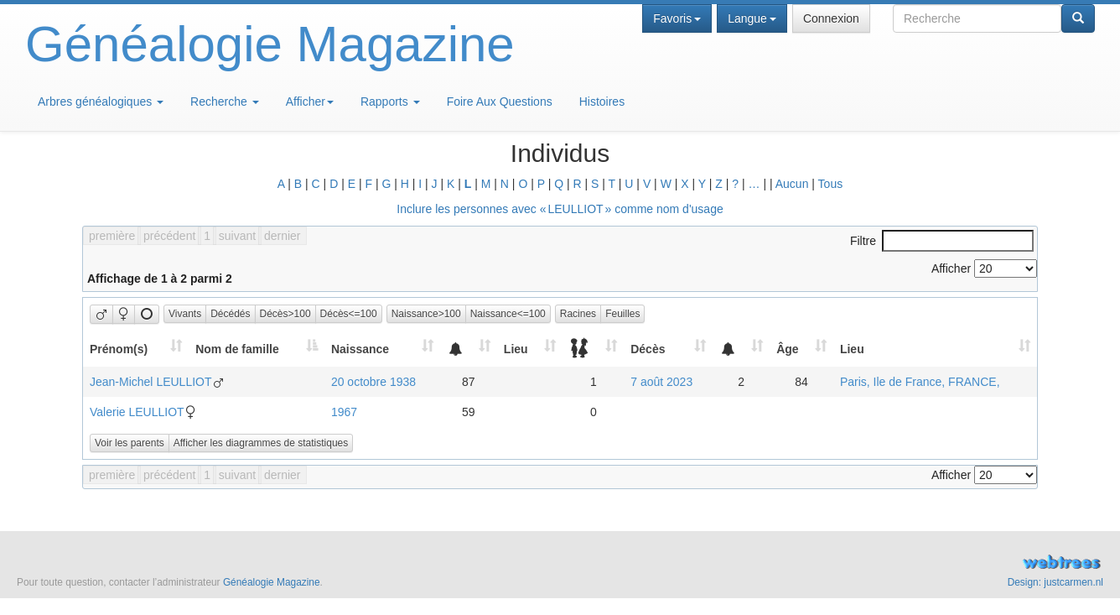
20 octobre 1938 (373, 381)
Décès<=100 (348, 314)
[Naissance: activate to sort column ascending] (382, 349)
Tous (830, 183)
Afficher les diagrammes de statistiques (261, 443)
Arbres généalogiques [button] (100, 101)
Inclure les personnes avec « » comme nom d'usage (560, 209)
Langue (752, 18)
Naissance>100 (426, 314)
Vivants (185, 314)
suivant (237, 235)
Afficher (310, 101)
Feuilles (622, 314)
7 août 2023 (661, 381)
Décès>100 (285, 314)
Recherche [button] (224, 101)
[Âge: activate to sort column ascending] (801, 349)
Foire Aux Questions (499, 101)
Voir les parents (129, 443)
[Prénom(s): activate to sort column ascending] (136, 349)
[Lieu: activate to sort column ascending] (530, 349)
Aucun (792, 183)
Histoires (602, 101)
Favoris (677, 18)
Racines (578, 314)
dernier (282, 235)
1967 (344, 412)
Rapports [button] (390, 101)
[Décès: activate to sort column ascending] (668, 349)
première (112, 235)
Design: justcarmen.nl (1055, 582)
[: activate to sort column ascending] (468, 349)
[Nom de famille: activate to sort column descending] (256, 349)
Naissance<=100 (508, 314)
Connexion (831, 18)
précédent (169, 235)
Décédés (230, 314)
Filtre (942, 241)
